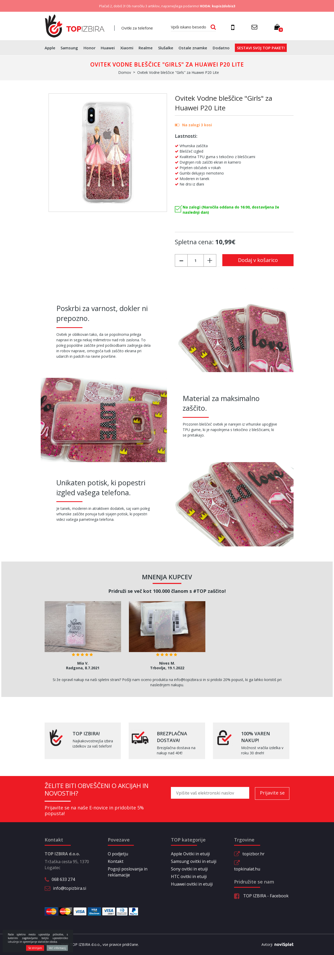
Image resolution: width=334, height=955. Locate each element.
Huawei (108, 47)
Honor (90, 47)
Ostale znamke (192, 47)
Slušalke (165, 47)
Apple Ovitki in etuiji (190, 854)
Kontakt (115, 861)
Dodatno (221, 47)
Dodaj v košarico (258, 260)
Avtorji (275, 944)
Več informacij (57, 948)
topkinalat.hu (247, 869)
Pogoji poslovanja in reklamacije (127, 872)
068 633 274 (63, 879)
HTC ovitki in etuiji (189, 876)
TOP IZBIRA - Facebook (261, 896)
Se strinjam (35, 948)
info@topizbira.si (69, 888)
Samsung (69, 47)
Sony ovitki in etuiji (189, 869)
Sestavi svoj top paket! (261, 47)
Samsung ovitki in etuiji (193, 861)
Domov (124, 72)
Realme (146, 47)
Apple (50, 47)
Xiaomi (126, 47)
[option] (83, 637)
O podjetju (118, 854)
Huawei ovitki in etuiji (192, 884)
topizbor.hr (253, 854)
